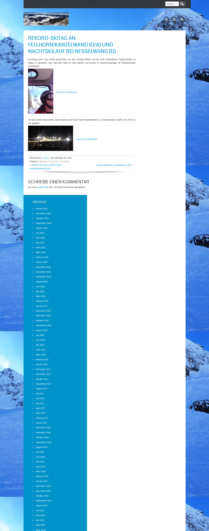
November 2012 (148, 501)
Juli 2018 (145, 170)
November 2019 (148, 107)
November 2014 (148, 385)
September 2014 (148, 394)
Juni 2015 (145, 351)
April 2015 (145, 360)
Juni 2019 (145, 122)
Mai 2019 (145, 127)
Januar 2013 (146, 492)
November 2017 (148, 209)
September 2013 (148, 453)
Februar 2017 (147, 253)
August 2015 (146, 341)
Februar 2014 (147, 428)
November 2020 (148, 49)
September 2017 (148, 219)
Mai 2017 (145, 239)
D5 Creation (130, 527)
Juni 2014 (145, 409)
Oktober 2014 (147, 390)
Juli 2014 (145, 404)
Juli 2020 (145, 68)
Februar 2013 (147, 487)
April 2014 (145, 419)
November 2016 (148, 268)
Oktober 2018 (147, 156)
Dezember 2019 (148, 102)
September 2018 (148, 161)
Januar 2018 (146, 200)
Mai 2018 (145, 180)
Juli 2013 (145, 463)
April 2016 (145, 302)
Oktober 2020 (147, 54)
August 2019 (146, 117)
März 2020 (145, 88)
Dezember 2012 (148, 497)
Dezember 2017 (148, 205)
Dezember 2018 (148, 146)
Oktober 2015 (147, 331)
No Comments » (62, 161)
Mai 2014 (145, 414)
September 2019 (148, 112)
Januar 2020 (146, 97)
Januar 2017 (146, 258)
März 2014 (145, 423)
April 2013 (145, 477)
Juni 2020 (145, 73)
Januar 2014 (146, 433)
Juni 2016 (145, 292)
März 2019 (145, 131)
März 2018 (145, 190)
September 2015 (148, 336)
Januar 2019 (146, 141)
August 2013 (146, 458)
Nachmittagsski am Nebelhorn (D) (108, 165)
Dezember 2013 (148, 438)
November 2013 (148, 443)
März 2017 (145, 248)
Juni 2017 (145, 234)
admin (45, 158)
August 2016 (146, 282)
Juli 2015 (145, 346)
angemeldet (43, 187)
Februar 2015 (147, 370)
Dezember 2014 (148, 380)
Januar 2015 (146, 375)
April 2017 (145, 243)
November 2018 (148, 151)
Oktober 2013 (147, 448)
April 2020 (145, 83)
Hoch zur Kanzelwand (52, 92)
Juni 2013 (145, 467)
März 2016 (145, 307)
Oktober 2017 (147, 214)
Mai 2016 (145, 297)
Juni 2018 (145, 175)
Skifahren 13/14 (46, 161)
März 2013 (145, 482)
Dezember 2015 (148, 321)
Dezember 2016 (148, 263)
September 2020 (148, 58)
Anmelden (145, 515)
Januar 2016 (146, 316)
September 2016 (148, 278)
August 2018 (146, 166)
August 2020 (146, 63)
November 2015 (148, 326)
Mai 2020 (145, 78)
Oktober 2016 (147, 273)
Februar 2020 (147, 93)
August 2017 (146, 224)
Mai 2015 (145, 355)
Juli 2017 (145, 229)
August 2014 (146, 399)
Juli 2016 (145, 287)
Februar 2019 (147, 136)
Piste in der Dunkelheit (62, 139)
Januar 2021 (146, 44)
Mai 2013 (145, 472)
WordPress (157, 527)
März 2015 (145, 365)
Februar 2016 (147, 312)
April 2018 (145, 185)
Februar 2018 (147, 195)
